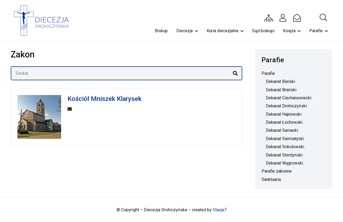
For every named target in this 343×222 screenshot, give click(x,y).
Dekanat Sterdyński (284, 155)
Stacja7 (219, 209)
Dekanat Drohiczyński (286, 105)
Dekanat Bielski (280, 81)
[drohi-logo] (44, 20)
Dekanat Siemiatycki (285, 138)
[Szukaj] (126, 73)
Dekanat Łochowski (284, 122)
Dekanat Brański (281, 89)
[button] (323, 17)
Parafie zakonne (277, 171)
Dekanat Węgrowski (284, 163)
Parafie (268, 73)
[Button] (268, 17)
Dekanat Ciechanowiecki (288, 97)
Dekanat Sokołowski (285, 146)
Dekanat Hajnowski (283, 114)
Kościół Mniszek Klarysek (104, 99)
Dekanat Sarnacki (282, 130)
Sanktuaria (271, 179)
